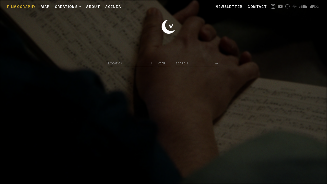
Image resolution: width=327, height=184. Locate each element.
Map (45, 6)
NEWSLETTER (228, 6)
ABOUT (93, 6)
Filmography (21, 6)
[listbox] (164, 63)
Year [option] (161, 63)
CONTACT (257, 6)
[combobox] (130, 63)
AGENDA (113, 6)
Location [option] (115, 63)
